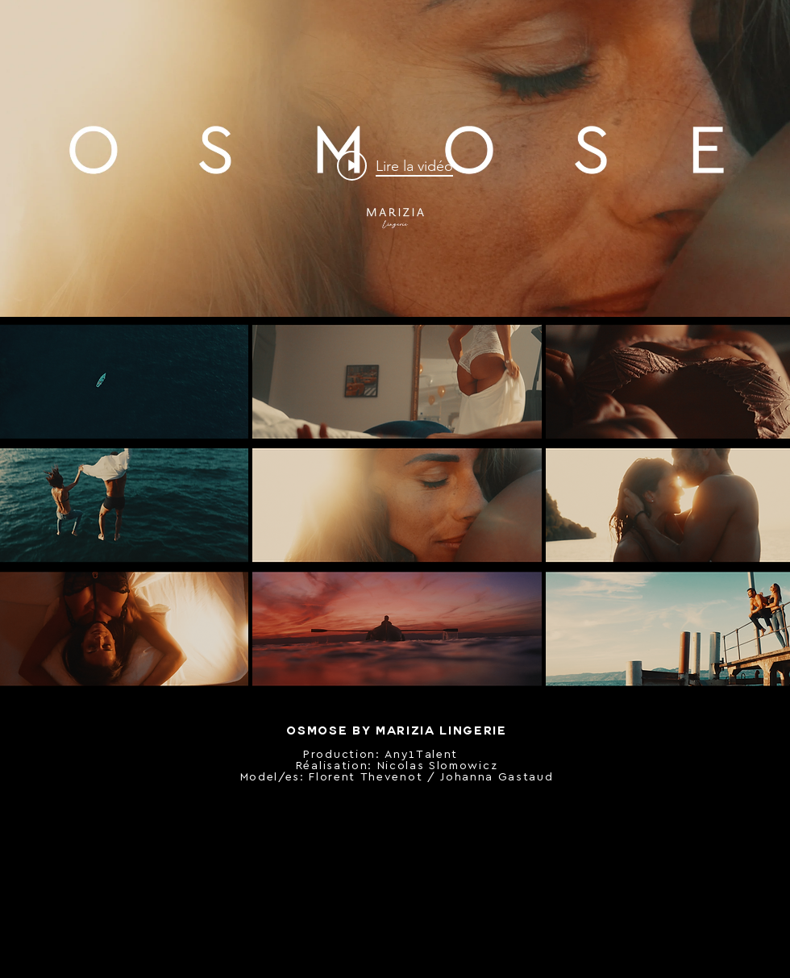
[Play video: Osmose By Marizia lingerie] (395, 165)
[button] (397, 381)
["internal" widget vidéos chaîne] (395, 165)
